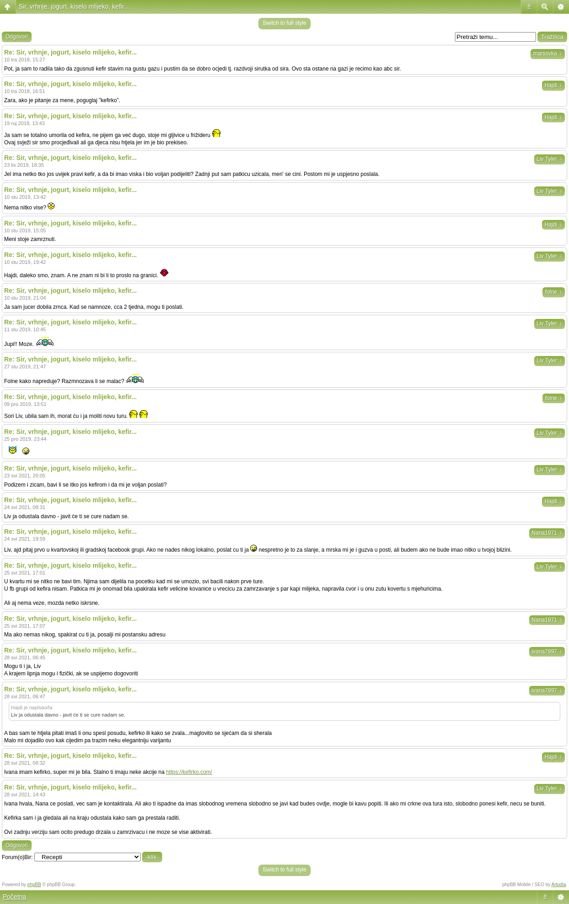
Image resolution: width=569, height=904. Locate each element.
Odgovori (16, 36)
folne (553, 292)
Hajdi (553, 85)
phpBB (34, 884)
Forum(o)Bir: (17, 857)
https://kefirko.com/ (189, 772)
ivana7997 (547, 651)
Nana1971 (547, 533)
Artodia (559, 884)
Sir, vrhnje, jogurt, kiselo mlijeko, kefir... (74, 6)
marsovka (547, 53)
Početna (14, 896)
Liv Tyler (549, 159)
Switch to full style (284, 23)
